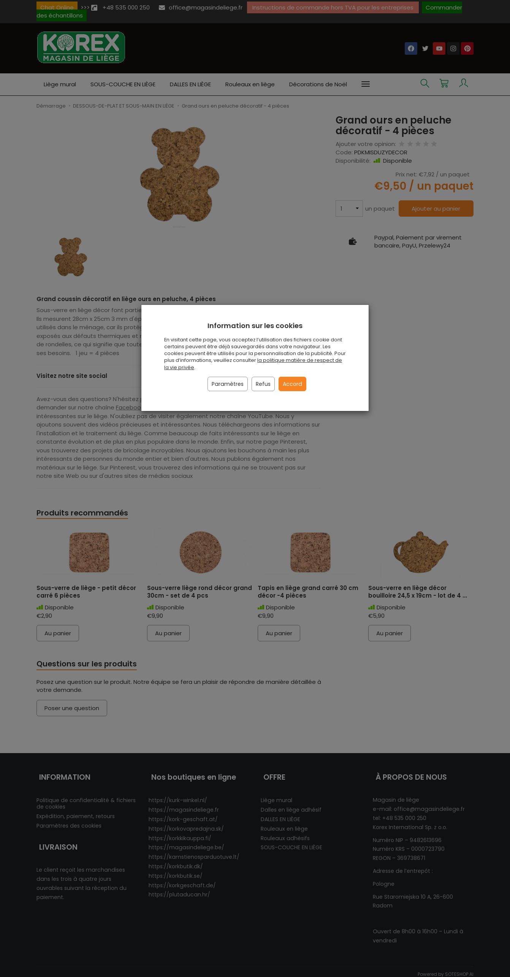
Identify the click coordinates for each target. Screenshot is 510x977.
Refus (263, 384)
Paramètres (228, 384)
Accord (292, 384)
